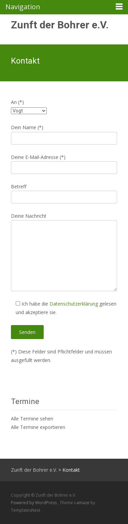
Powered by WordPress (34, 503)
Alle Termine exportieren (38, 427)
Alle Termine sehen (32, 418)
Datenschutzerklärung (73, 303)
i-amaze (82, 503)
